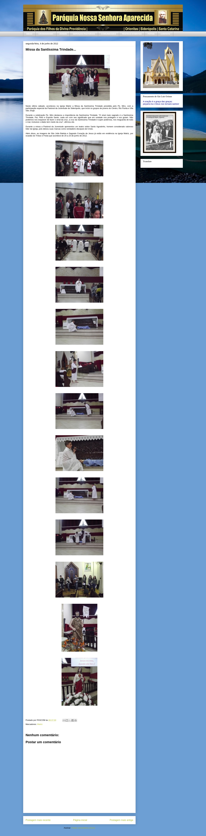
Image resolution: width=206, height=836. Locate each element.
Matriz (40, 724)
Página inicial (80, 820)
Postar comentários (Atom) (83, 828)
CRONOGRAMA (45, 34)
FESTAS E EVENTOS (132, 34)
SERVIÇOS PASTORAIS (84, 34)
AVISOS (63, 34)
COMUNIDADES (108, 34)
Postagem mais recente (38, 820)
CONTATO (165, 34)
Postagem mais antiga (121, 820)
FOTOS (151, 34)
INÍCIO (29, 34)
